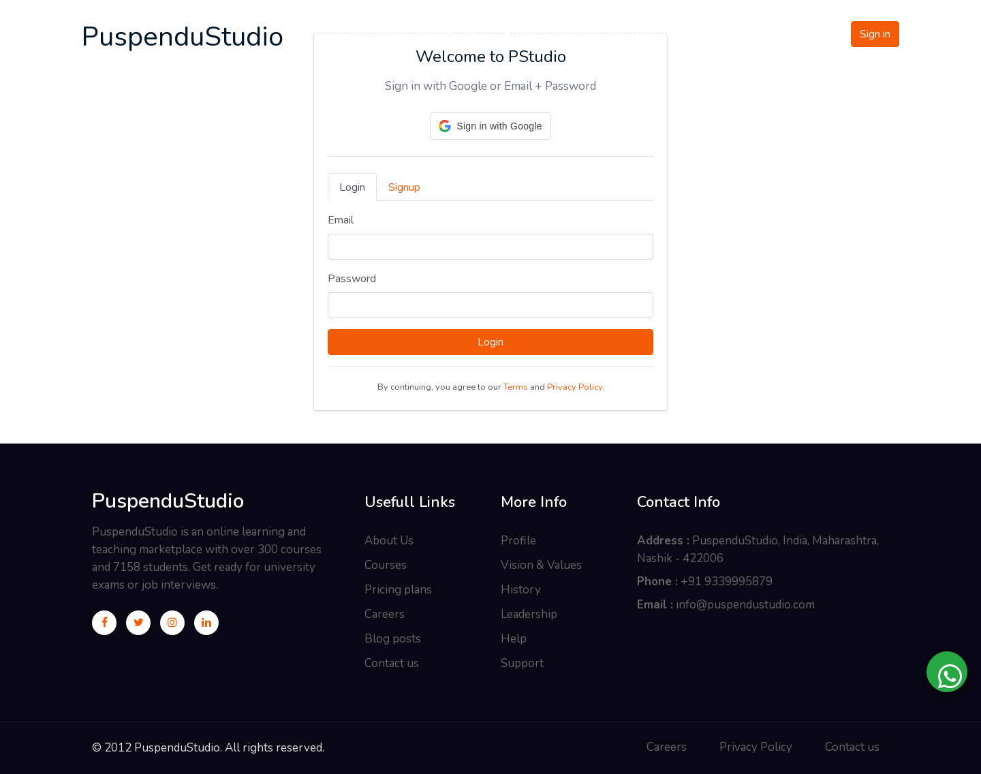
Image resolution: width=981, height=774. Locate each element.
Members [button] (375, 34)
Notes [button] (322, 34)
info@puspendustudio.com (745, 605)
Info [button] (422, 34)
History (521, 590)
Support (522, 663)
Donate (622, 34)
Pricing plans (398, 590)
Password (352, 278)
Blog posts (392, 639)
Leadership (529, 614)
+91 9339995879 (727, 581)
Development (691, 34)
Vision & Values (541, 565)
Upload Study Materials (517, 34)
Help (514, 639)
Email (341, 220)
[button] (490, 126)
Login (352, 187)
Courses (385, 565)
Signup (404, 187)
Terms (515, 387)
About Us (389, 540)
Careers (384, 614)
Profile (518, 540)
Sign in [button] (875, 34)
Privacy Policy (574, 387)
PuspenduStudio (168, 501)
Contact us (391, 663)
